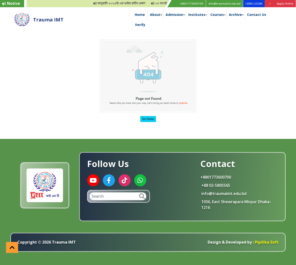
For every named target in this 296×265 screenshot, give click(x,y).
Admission (174, 14)
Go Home (148, 119)
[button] (12, 247)
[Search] (118, 196)
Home (140, 14)
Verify (140, 24)
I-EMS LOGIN (254, 3)
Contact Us (256, 14)
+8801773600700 (191, 3)
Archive (235, 14)
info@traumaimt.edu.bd (224, 3)
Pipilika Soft (266, 242)
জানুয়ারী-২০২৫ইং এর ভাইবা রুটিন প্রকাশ (122, 3)
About (155, 14)
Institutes (196, 14)
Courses (217, 14)
